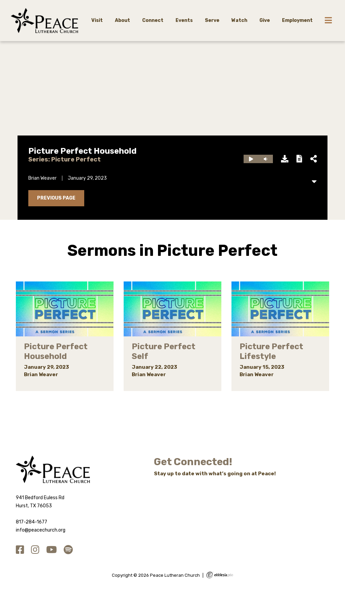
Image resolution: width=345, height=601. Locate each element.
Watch (239, 20)
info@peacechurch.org (40, 530)
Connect (152, 20)
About (122, 20)
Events (184, 20)
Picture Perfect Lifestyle (271, 351)
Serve (212, 20)
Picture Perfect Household (82, 151)
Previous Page (56, 198)
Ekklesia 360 (219, 575)
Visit (97, 20)
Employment (297, 20)
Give (264, 20)
